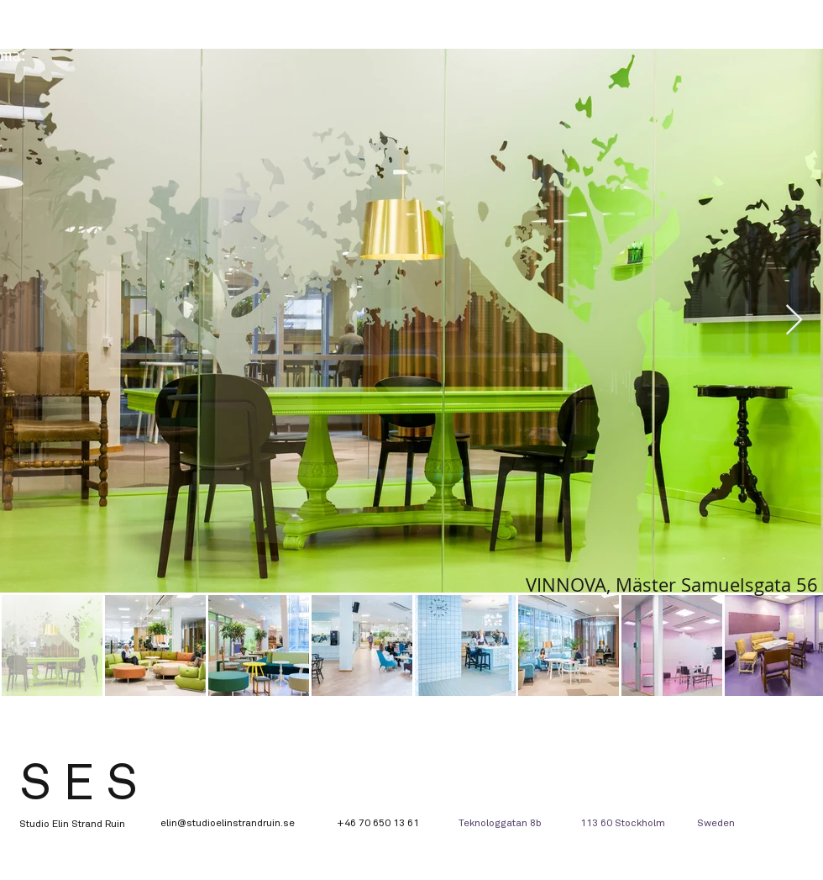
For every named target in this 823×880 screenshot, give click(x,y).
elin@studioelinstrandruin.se (227, 824)
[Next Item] (794, 320)
